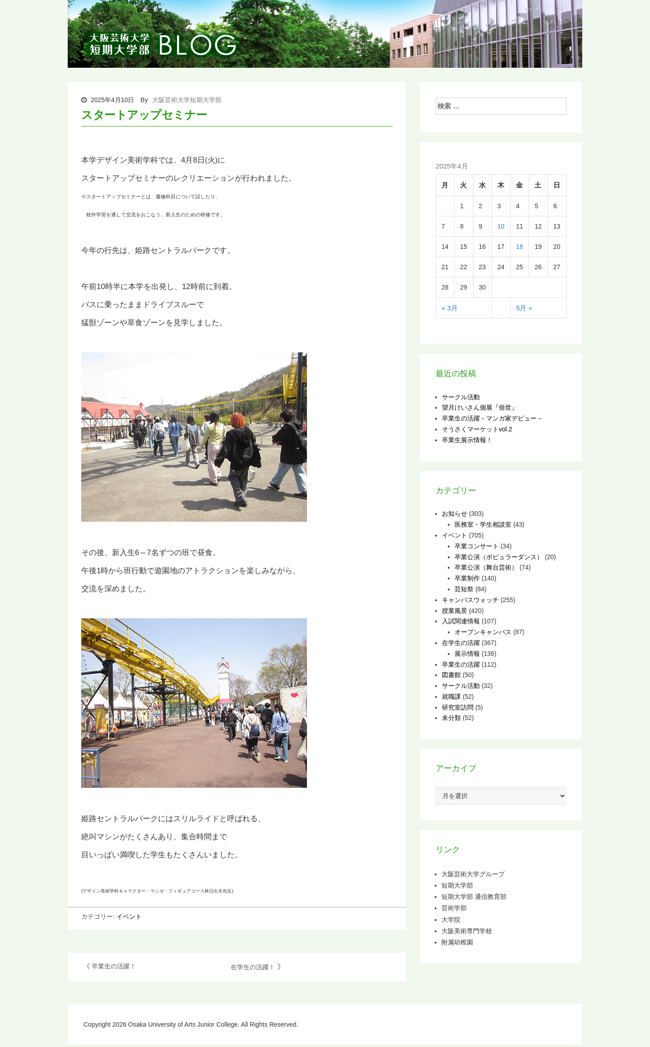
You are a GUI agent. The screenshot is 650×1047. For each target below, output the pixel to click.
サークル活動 (461, 397)
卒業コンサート (477, 546)
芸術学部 (454, 907)
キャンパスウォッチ (470, 599)
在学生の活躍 (461, 642)
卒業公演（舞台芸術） (486, 567)
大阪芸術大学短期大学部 (187, 99)
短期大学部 (457, 885)
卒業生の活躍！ (114, 966)
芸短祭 (464, 589)
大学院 (450, 919)
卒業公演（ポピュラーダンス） (499, 557)
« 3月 (449, 308)
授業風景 (454, 610)
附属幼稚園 (457, 942)
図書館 (451, 674)
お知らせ (454, 513)
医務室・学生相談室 (483, 524)
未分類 (451, 717)
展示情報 (467, 653)
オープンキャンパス (483, 632)
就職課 (451, 696)
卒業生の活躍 (461, 664)
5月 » (524, 308)
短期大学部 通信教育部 (473, 896)
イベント (129, 916)
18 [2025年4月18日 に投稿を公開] (519, 246)
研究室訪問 (458, 707)
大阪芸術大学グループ (473, 873)
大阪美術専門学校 (466, 930)
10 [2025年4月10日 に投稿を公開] (501, 226)
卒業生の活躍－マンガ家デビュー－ (492, 418)
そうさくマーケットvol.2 (477, 429)
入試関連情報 (461, 621)
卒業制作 (467, 578)
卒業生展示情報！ (467, 440)
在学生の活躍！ (253, 967)
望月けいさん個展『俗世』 (480, 407)
